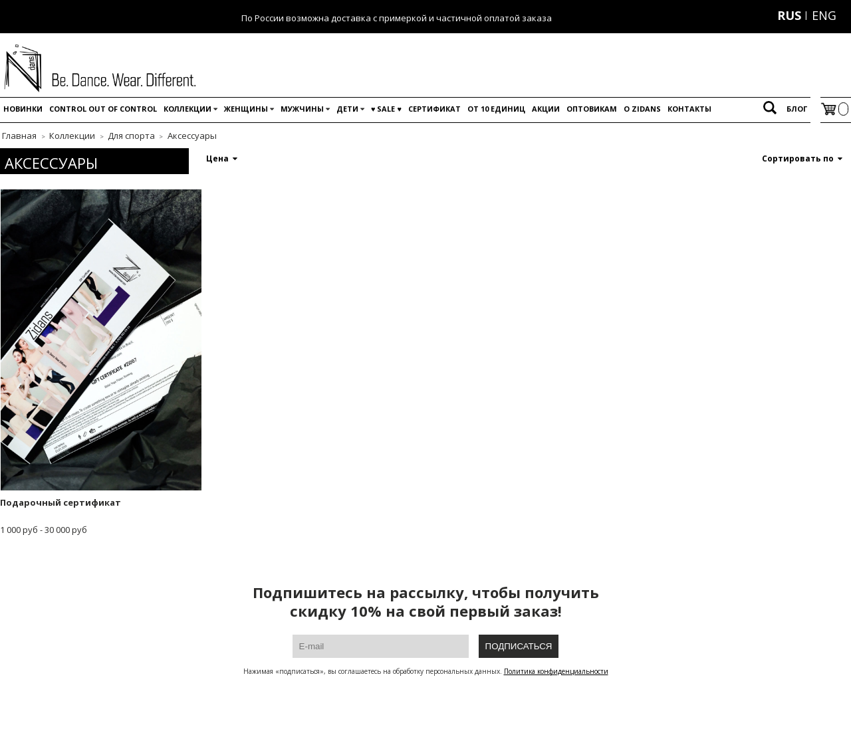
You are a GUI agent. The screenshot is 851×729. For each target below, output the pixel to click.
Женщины (246, 109)
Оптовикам (591, 109)
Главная (19, 136)
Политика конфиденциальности (556, 671)
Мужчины (302, 109)
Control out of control (103, 109)
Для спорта (131, 136)
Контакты (689, 109)
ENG (824, 15)
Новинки (23, 109)
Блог (797, 109)
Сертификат (434, 109)
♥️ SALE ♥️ (386, 109)
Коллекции (187, 109)
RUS (789, 15)
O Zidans (642, 109)
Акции (546, 109)
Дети (347, 109)
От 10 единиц (496, 109)
